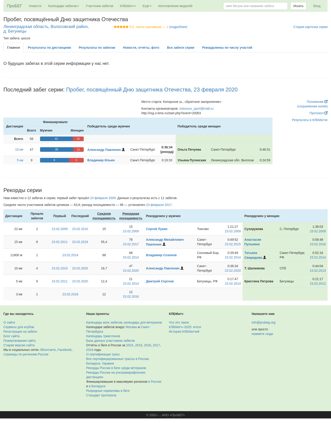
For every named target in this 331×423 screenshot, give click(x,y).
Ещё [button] (147, 6)
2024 (129, 345)
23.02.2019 (80, 242)
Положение (317, 102)
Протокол (319, 113)
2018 (147, 345)
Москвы (131, 327)
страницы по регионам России (25, 354)
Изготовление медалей (175, 6)
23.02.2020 (80, 268)
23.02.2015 (233, 244)
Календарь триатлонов (103, 336)
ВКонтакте (48, 350)
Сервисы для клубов (18, 327)
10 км (19, 149)
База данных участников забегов (110, 340)
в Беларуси (97, 386)
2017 (156, 345)
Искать (298, 6)
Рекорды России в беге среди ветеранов (116, 368)
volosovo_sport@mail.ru (196, 108)
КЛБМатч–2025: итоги (185, 327)
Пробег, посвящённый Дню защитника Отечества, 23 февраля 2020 (152, 89)
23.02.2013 (318, 270)
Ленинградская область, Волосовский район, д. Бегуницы (46, 28)
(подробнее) (178, 27)
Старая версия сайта (19, 345)
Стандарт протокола (101, 395)
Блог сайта (11, 336)
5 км (20, 160)
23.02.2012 (318, 283)
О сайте (9, 322)
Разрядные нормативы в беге (108, 391)
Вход (317, 6)
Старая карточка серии (310, 27)
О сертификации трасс (103, 354)
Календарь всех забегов (104, 322)
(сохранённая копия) (312, 106)
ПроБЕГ (14, 6)
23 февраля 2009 (103, 198)
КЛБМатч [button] (128, 6)
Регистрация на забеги (20, 331)
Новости (35, 6)
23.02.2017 (131, 244)
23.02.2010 (80, 229)
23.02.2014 (70, 255)
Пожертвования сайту (19, 340)
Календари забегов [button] (63, 6)
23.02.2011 (60, 242)
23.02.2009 (60, 229)
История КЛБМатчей (184, 331)
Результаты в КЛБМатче (310, 120)
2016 (89, 350)
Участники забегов (99, 6)
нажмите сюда (262, 334)
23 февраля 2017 (159, 205)
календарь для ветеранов (143, 322)
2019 (138, 345)
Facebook (64, 350)
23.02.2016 (318, 244)
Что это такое (179, 322)
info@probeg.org (263, 322)
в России (154, 381)
